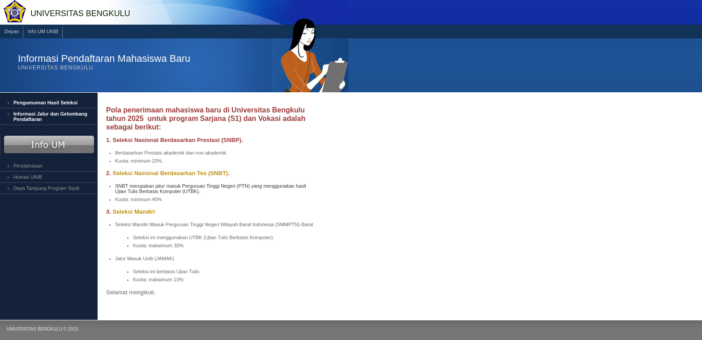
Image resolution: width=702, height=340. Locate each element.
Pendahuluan (28, 165)
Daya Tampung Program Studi (46, 188)
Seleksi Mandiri (133, 211)
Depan (11, 31)
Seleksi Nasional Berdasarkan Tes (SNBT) (170, 173)
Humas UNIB (27, 177)
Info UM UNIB (43, 31)
